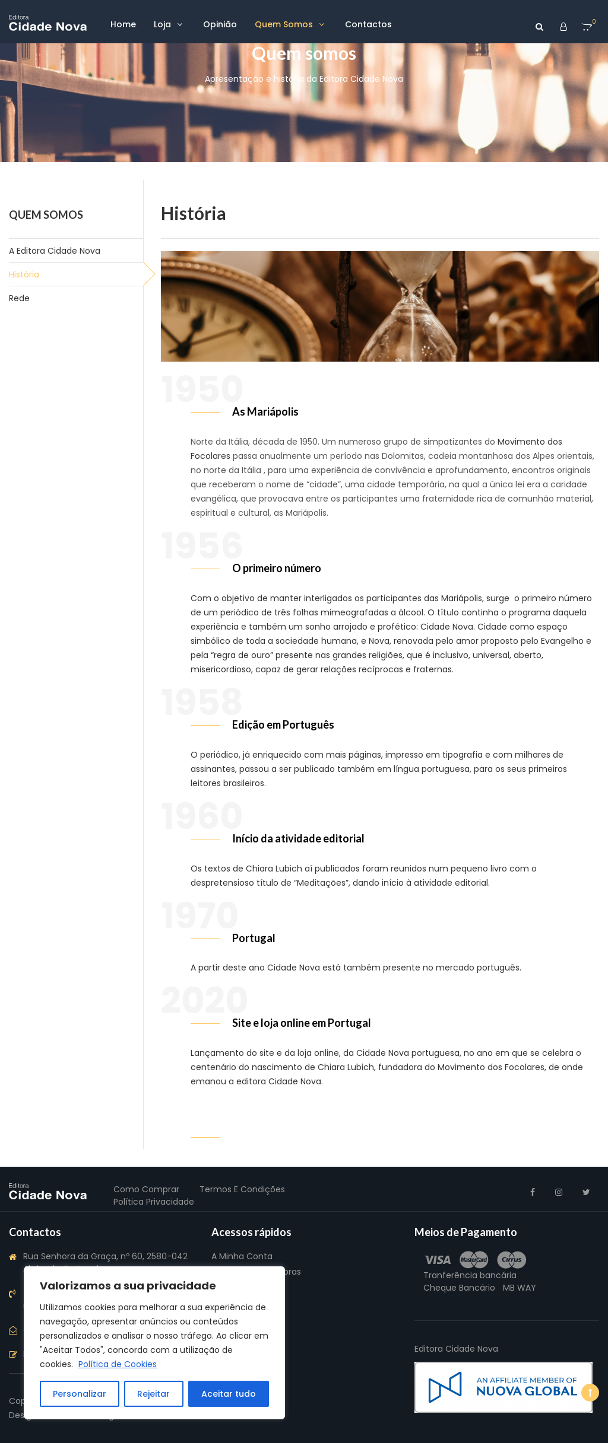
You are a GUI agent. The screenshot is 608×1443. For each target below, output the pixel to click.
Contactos (368, 24)
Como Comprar (146, 1189)
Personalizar (79, 1394)
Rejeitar (153, 1394)
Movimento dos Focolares (491, 1067)
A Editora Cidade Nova (54, 251)
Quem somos (291, 24)
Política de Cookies (117, 1364)
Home (123, 24)
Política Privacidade (153, 1202)
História (24, 274)
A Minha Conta (242, 1256)
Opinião (220, 24)
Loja (169, 24)
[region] (154, 1342)
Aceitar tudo (228, 1394)
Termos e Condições (242, 1189)
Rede (19, 298)
